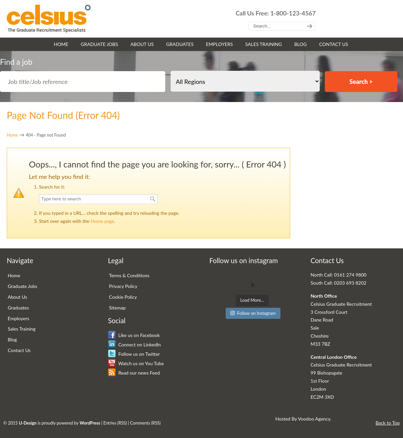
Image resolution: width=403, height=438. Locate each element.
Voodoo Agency (314, 419)
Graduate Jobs (22, 286)
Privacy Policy (123, 286)
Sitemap (117, 307)
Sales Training (22, 329)
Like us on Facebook (134, 335)
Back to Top (387, 423)
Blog (12, 339)
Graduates (18, 307)
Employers (18, 318)
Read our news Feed (134, 373)
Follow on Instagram (253, 313)
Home (12, 135)
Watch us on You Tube (136, 363)
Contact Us (19, 350)
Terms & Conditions (129, 275)
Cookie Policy (123, 297)
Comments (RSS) (145, 423)
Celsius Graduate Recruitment (49, 19)
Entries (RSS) (115, 423)
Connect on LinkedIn (134, 344)
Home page (102, 221)
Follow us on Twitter (134, 354)
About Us (17, 297)
